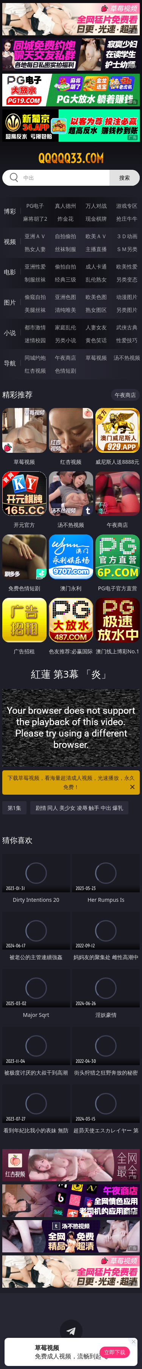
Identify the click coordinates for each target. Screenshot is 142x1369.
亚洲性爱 (35, 266)
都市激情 (35, 327)
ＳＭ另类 (126, 249)
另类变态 (126, 279)
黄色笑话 (96, 340)
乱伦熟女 (96, 279)
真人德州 (65, 205)
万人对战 (96, 205)
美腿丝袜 (35, 309)
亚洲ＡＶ (35, 236)
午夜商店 (65, 357)
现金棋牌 (96, 218)
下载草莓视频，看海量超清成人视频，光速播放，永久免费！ (72, 783)
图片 (10, 302)
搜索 (124, 177)
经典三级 (65, 279)
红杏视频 (35, 370)
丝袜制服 (65, 249)
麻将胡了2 (35, 218)
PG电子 (35, 205)
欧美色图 (96, 296)
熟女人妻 (35, 249)
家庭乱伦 (65, 327)
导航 (10, 363)
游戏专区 (126, 205)
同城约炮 (35, 357)
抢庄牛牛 (126, 218)
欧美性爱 (126, 266)
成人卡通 (96, 266)
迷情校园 (35, 340)
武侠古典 (126, 327)
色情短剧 (65, 370)
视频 (10, 241)
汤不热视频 (127, 357)
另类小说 (65, 340)
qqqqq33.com (71, 158)
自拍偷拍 (65, 236)
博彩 (10, 211)
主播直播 (96, 249)
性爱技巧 (126, 340)
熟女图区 (96, 309)
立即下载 (114, 1352)
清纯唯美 (65, 309)
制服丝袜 (35, 279)
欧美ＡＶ (96, 236)
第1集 (14, 807)
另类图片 (126, 309)
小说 (10, 333)
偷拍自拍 (65, 266)
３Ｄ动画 (126, 236)
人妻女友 (96, 327)
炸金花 (65, 218)
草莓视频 (96, 357)
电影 (10, 272)
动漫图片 (126, 296)
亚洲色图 (65, 296)
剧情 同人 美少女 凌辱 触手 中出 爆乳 (79, 807)
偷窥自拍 (35, 296)
